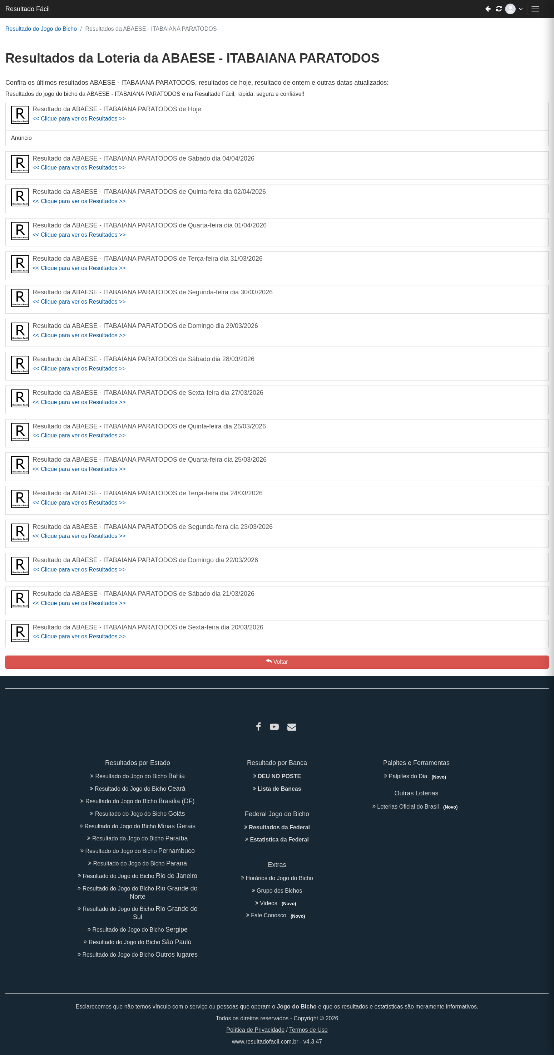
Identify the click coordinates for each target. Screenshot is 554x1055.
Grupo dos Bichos (277, 891)
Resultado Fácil (27, 9)
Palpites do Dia (416, 776)
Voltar (277, 661)
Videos (277, 903)
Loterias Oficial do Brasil (416, 807)
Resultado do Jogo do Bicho (41, 29)
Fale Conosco (277, 915)
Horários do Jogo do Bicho (277, 878)
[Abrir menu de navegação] (535, 9)
